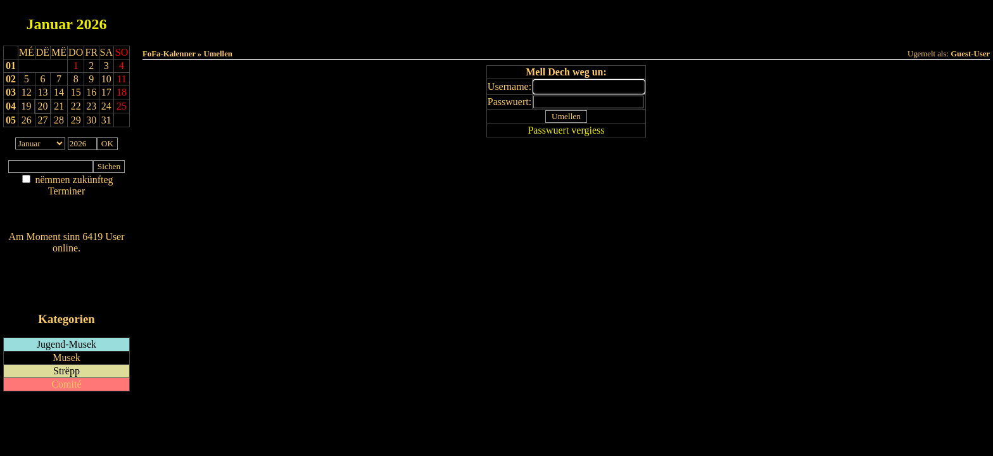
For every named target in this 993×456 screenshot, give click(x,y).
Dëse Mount (566, 19)
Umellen (566, 31)
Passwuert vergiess (566, 130)
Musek (66, 357)
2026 (91, 24)
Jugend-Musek (66, 344)
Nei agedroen (66, 215)
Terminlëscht (708, 19)
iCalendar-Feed (66, 294)
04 (11, 106)
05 (11, 120)
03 (11, 92)
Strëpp (66, 370)
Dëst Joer (637, 19)
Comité (66, 384)
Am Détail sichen (66, 203)
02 (11, 78)
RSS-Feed (67, 282)
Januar (50, 24)
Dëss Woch (495, 19)
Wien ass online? (66, 260)
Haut (424, 19)
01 (11, 65)
